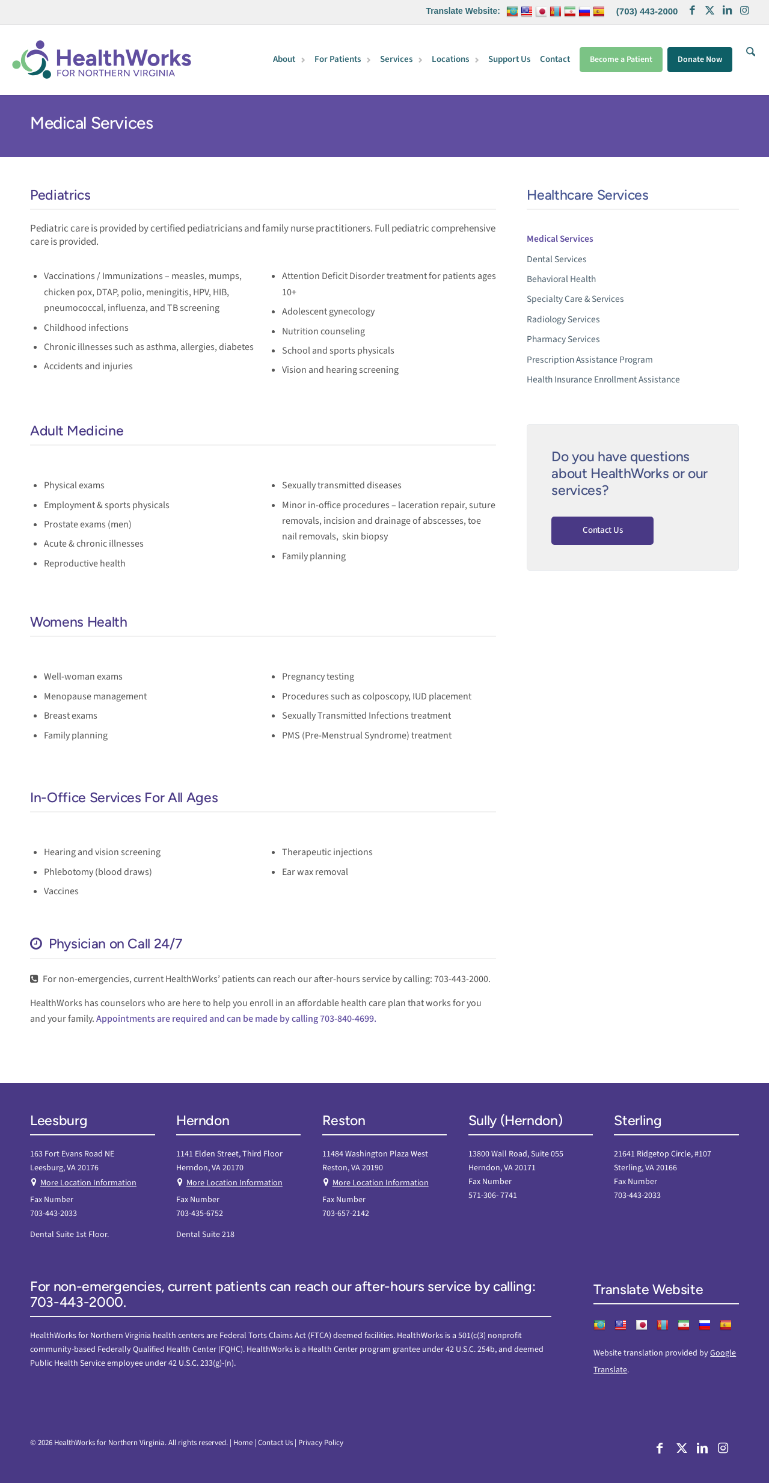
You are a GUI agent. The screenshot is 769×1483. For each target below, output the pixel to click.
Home (243, 1442)
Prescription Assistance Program (590, 359)
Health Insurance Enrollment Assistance (603, 379)
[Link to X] (709, 12)
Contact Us (602, 530)
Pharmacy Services (563, 339)
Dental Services (557, 259)
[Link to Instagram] (744, 12)
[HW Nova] (101, 59)
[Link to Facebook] (692, 12)
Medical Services (91, 122)
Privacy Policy (320, 1442)
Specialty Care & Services (575, 299)
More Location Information (88, 1183)
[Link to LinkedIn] (727, 12)
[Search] (748, 59)
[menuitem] (290, 60)
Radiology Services (563, 319)
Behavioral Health (561, 279)
